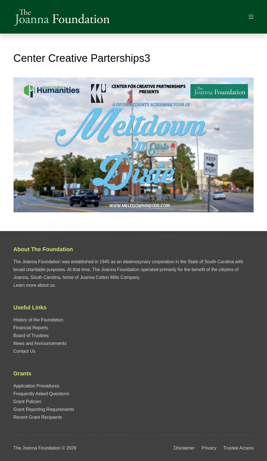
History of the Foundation (38, 319)
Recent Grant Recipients (37, 417)
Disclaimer (184, 448)
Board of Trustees (31, 335)
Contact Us (24, 351)
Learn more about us (34, 285)
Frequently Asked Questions (41, 393)
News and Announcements (39, 343)
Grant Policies (27, 401)
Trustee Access (238, 448)
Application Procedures (36, 386)
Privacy (209, 448)
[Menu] (251, 16)
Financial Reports (30, 327)
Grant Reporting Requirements (43, 409)
